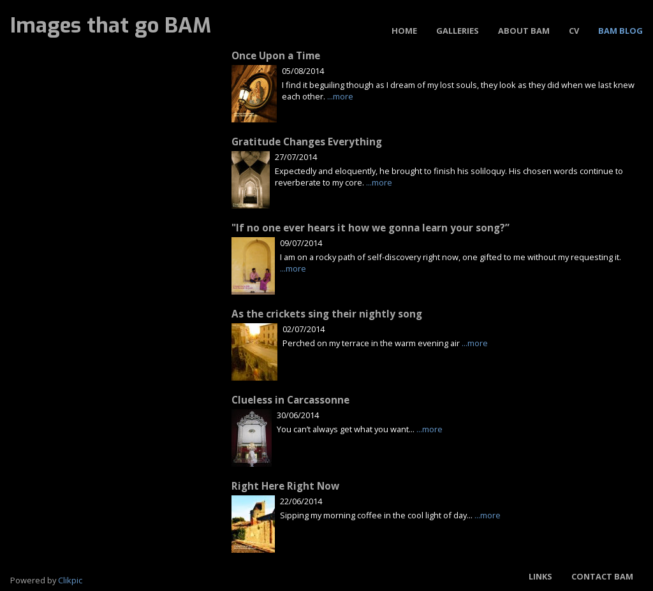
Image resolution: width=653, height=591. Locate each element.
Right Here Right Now (285, 486)
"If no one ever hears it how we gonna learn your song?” (370, 228)
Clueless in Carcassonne (290, 400)
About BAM (524, 30)
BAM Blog (620, 30)
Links (540, 576)
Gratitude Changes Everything (306, 142)
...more (340, 96)
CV (574, 30)
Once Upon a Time (275, 55)
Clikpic (70, 580)
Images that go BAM (110, 25)
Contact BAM (602, 576)
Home (404, 30)
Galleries (457, 30)
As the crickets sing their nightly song (326, 314)
